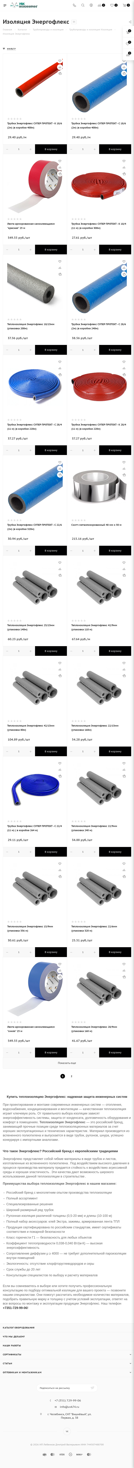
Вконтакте (67, 1431)
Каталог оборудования (19, 1327)
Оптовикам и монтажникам (22, 1372)
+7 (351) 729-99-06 (68, 1400)
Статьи (7, 1363)
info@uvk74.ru (69, 1406)
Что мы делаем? (14, 1336)
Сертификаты (12, 1354)
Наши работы (12, 1345)
